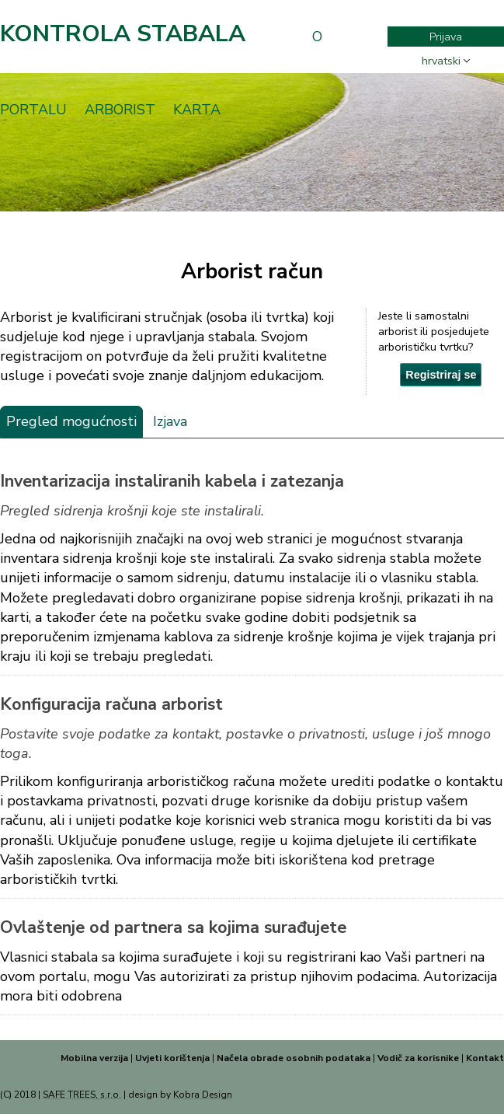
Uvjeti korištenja (172, 1058)
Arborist (120, 109)
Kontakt (485, 1058)
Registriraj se (440, 374)
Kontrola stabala (122, 34)
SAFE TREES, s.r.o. (82, 1094)
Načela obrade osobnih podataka (293, 1058)
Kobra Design (202, 1094)
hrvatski (441, 60)
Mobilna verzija (94, 1058)
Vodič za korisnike (418, 1058)
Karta (197, 109)
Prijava (445, 36)
